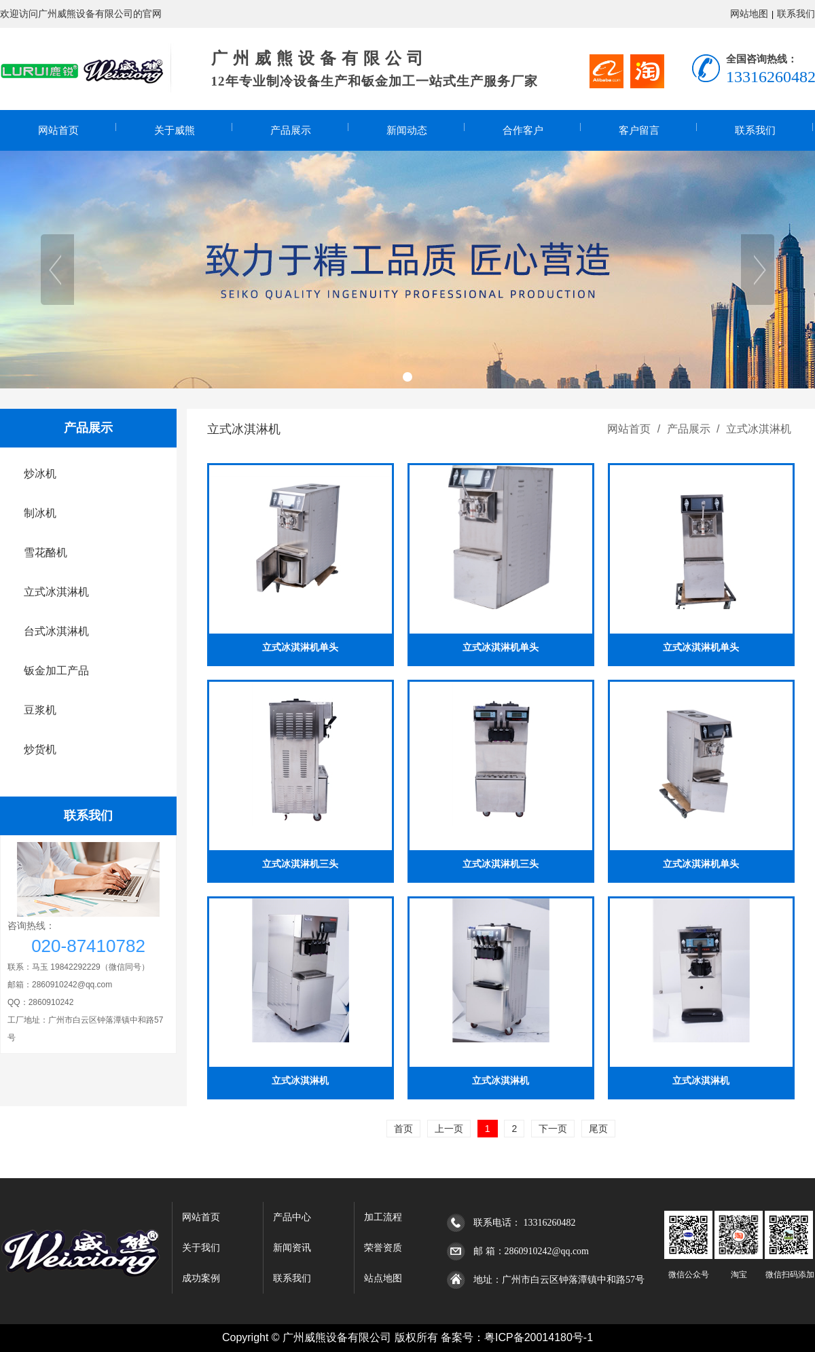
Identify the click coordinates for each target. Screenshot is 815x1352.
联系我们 (796, 13)
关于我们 (201, 1248)
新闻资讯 (292, 1248)
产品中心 (292, 1217)
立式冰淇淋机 (757, 429)
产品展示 (290, 130)
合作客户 (523, 130)
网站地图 (749, 13)
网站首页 (58, 130)
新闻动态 (406, 130)
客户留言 (639, 130)
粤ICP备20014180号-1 (538, 1337)
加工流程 (383, 1217)
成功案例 (201, 1278)
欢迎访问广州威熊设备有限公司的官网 (81, 13)
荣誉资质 (383, 1248)
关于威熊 (174, 130)
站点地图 (383, 1278)
